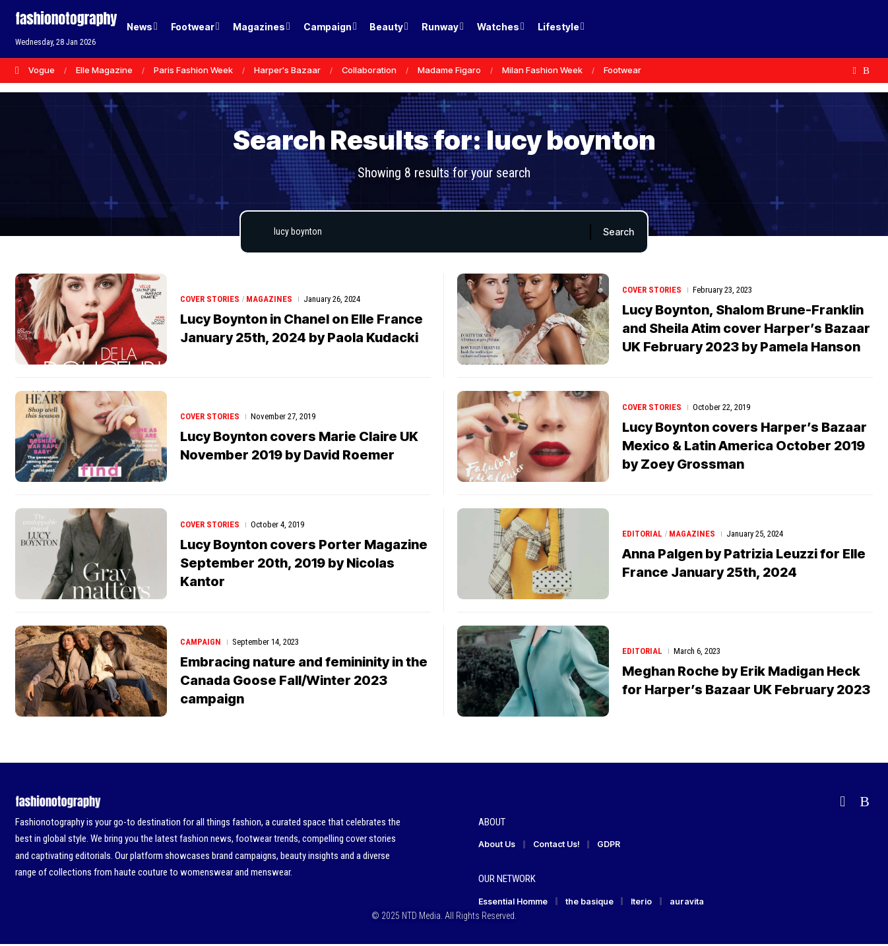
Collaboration (369, 70)
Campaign (200, 642)
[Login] (812, 29)
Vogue (41, 70)
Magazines (270, 300)
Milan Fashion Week (542, 70)
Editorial (642, 534)
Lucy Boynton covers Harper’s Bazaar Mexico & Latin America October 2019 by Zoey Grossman (744, 446)
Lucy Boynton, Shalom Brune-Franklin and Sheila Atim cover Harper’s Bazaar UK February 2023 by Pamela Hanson (746, 329)
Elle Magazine (104, 70)
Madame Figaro (449, 70)
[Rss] (866, 70)
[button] (840, 29)
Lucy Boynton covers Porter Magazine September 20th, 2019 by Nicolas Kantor (304, 563)
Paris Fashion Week (193, 70)
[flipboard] (855, 70)
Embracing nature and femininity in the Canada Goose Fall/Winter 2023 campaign (304, 681)
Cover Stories (210, 300)
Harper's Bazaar (287, 70)
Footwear (622, 70)
